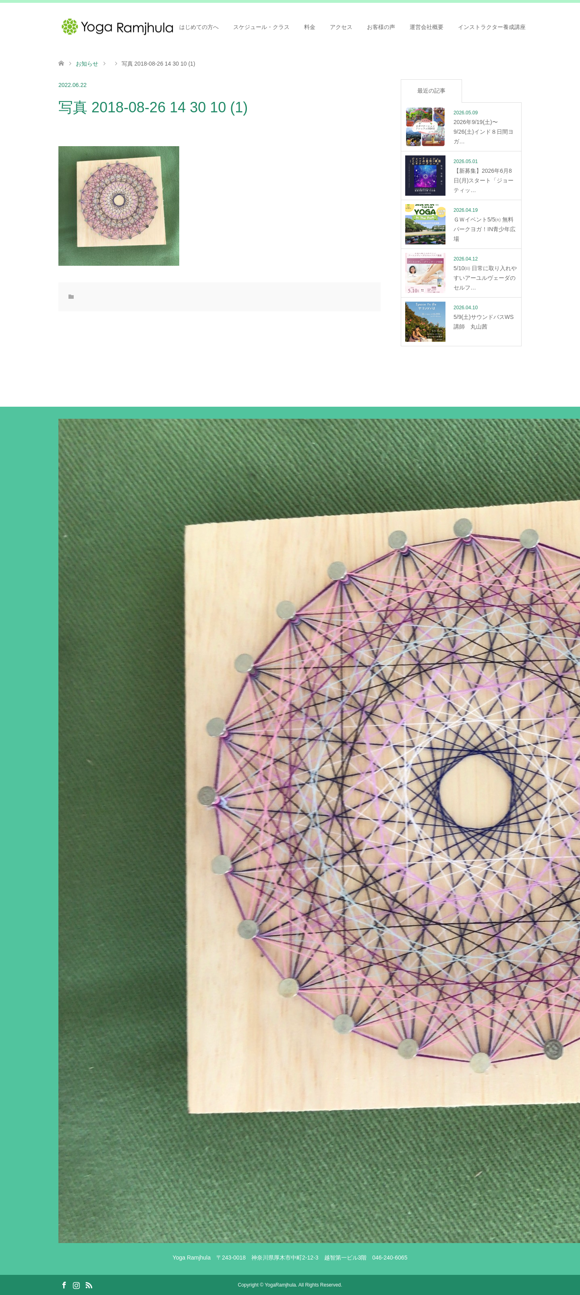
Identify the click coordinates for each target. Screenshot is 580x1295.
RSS (88, 1284)
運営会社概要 (426, 27)
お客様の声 (381, 27)
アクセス (341, 27)
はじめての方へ (199, 27)
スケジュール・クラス (261, 27)
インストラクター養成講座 (492, 27)
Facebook (64, 1284)
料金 (309, 27)
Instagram (76, 1284)
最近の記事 (431, 90)
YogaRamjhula (280, 1285)
